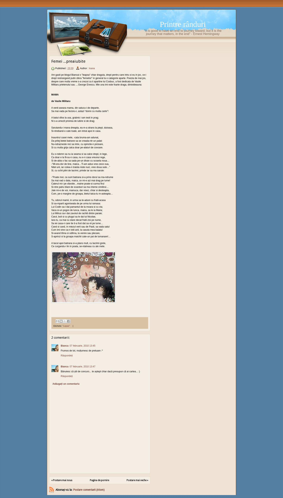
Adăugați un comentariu (65, 383)
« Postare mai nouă (61, 480)
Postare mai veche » (137, 480)
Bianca (64, 345)
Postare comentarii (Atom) (89, 489)
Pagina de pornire (99, 480)
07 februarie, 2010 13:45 (82, 345)
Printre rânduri (183, 24)
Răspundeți (67, 355)
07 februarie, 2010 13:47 (82, 366)
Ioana (92, 68)
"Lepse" (66, 326)
